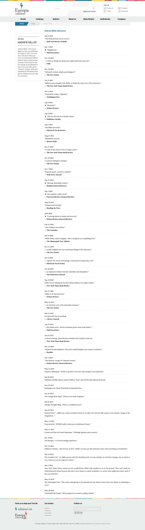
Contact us (48, 510)
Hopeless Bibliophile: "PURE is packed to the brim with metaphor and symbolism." (74, 372)
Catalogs (40, 19)
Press (33, 24)
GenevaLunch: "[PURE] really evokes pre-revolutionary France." (68, 424)
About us (72, 19)
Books (23, 19)
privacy (98, 523)
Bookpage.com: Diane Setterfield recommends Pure (63, 388)
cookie (103, 523)
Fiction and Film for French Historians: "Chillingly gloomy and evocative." (71, 432)
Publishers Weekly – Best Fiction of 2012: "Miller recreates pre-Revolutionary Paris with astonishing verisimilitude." (86, 449)
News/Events (88, 19)
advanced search (89, 11)
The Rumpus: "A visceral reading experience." (61, 441)
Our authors (48, 513)
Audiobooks (105, 19)
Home (22, 24)
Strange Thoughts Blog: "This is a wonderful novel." (63, 405)
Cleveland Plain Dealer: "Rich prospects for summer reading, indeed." (69, 493)
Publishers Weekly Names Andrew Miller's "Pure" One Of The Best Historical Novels (75, 380)
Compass (122, 19)
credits (108, 523)
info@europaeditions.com (87, 523)
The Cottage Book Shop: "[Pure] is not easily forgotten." (65, 396)
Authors (56, 19)
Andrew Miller (27, 42)
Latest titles (48, 515)
